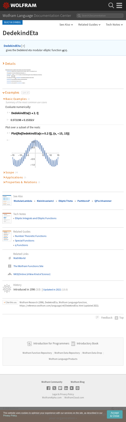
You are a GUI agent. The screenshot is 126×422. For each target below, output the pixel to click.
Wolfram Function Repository (37, 352)
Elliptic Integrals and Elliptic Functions (35, 218)
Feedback (106, 317)
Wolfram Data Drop (92, 352)
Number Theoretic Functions (30, 236)
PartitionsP (83, 200)
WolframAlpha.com (52, 397)
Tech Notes (113, 24)
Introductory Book (87, 343)
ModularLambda (23, 200)
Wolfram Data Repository (67, 352)
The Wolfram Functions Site (28, 266)
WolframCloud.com (74, 397)
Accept (114, 415)
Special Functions (24, 240)
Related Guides (88, 24)
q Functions (21, 245)
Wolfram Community (51, 381)
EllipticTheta (66, 200)
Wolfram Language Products (63, 358)
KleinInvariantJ (45, 200)
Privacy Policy (67, 394)
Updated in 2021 (55, 289)
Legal (55, 394)
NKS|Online (19, 274)
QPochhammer (103, 200)
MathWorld (19, 258)
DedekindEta (12, 46)
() (38, 274)
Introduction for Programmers (51, 343)
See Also (64, 24)
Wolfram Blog (78, 381)
